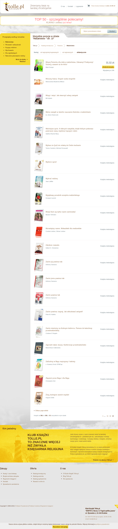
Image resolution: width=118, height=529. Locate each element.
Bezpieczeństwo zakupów (11, 476)
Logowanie (79, 6)
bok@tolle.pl (93, 519)
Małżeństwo (9, 42)
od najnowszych (67, 52)
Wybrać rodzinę (52, 178)
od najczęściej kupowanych (49, 52)
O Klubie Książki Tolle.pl (71, 473)
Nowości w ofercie (39, 481)
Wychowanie (9, 50)
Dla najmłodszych (11, 53)
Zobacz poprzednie (41, 411)
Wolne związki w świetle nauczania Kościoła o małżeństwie (68, 112)
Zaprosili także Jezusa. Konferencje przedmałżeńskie (66, 345)
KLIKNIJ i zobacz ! (59, 22)
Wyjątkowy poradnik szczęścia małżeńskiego (63, 195)
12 (110, 416)
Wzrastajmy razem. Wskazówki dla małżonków (63, 228)
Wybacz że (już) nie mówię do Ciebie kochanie (63, 145)
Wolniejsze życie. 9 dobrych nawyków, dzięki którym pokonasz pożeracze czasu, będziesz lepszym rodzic (69, 129)
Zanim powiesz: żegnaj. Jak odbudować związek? (64, 311)
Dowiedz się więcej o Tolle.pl (103, 460)
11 (107, 416)
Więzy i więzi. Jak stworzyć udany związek (62, 95)
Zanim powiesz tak (53, 295)
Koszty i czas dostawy (10, 473)
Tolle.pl (35, 45)
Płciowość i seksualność (13, 44)
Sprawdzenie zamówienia (11, 484)
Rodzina (59, 45)
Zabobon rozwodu (52, 245)
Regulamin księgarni (9, 479)
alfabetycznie (81, 52)
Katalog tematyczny (47, 45)
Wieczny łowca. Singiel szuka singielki (60, 79)
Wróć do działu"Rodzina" (21, 60)
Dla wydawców (68, 479)
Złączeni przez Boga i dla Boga (57, 378)
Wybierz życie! (51, 162)
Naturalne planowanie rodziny (15, 56)
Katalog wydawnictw (39, 479)
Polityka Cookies (34, 506)
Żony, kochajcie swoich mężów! (57, 395)
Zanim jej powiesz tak (54, 262)
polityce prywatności (102, 524)
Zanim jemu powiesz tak (55, 278)
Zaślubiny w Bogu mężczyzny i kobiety (60, 361)
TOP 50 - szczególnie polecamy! (59, 19)
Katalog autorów (38, 476)
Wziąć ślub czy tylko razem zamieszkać (60, 212)
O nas (63, 6)
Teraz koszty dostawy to (103, 6)
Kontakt (70, 6)
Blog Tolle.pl (67, 476)
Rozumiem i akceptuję (60, 527)
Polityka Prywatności (21, 506)
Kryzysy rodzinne (11, 47)
